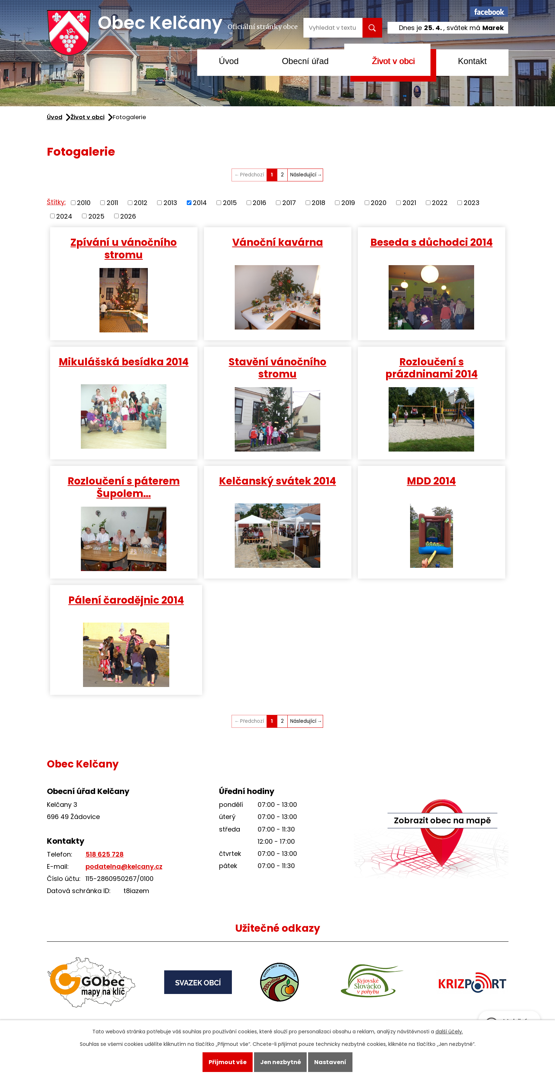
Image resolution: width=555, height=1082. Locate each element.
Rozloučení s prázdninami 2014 (431, 368)
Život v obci (393, 61)
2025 (96, 215)
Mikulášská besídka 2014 (124, 362)
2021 (409, 202)
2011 (112, 202)
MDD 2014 (431, 481)
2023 (471, 202)
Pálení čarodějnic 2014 (126, 600)
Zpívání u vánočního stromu (123, 248)
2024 (64, 215)
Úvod (229, 61)
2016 (259, 202)
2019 (348, 202)
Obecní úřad (305, 61)
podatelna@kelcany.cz (124, 866)
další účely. (449, 1031)
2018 (318, 202)
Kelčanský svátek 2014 (277, 481)
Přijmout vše (228, 1062)
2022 (440, 202)
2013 (170, 202)
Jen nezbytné (280, 1062)
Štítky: (56, 202)
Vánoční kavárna (277, 242)
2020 (378, 202)
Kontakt (472, 61)
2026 (128, 215)
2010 (84, 202)
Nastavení (330, 1062)
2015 (230, 202)
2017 (289, 202)
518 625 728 (105, 854)
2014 (200, 202)
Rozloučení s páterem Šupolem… (124, 487)
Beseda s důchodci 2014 (431, 242)
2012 (140, 202)
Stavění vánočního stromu (277, 368)
